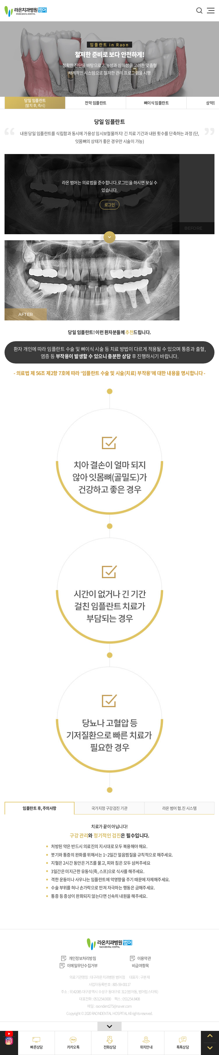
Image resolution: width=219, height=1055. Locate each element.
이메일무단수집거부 (79, 965)
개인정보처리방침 (78, 958)
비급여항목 (140, 965)
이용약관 (140, 958)
